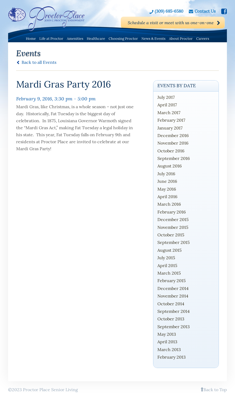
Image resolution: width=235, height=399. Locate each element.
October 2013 (170, 318)
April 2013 (167, 341)
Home (31, 38)
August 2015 (169, 250)
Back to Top (215, 389)
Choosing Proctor (123, 38)
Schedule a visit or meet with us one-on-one (171, 22)
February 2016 (171, 212)
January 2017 (169, 128)
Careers (202, 38)
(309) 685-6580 (169, 10)
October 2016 (170, 150)
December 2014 (173, 288)
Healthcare (96, 38)
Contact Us (205, 10)
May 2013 (166, 334)
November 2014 (172, 296)
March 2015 (169, 273)
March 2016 (169, 204)
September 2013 (173, 326)
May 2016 (166, 189)
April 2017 (167, 104)
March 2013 (169, 349)
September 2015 (173, 242)
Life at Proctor (51, 38)
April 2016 (167, 196)
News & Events (153, 38)
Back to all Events (39, 62)
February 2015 (171, 280)
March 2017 (168, 112)
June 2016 (167, 181)
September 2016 (173, 158)
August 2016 (169, 166)
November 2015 (172, 227)
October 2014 (170, 303)
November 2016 (172, 143)
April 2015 (167, 265)
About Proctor (181, 38)
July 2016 (166, 173)
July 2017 (166, 97)
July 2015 (166, 257)
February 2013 (171, 357)
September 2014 (173, 311)
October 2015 (170, 234)
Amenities (75, 38)
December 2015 (173, 219)
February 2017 (171, 120)
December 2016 (173, 135)
